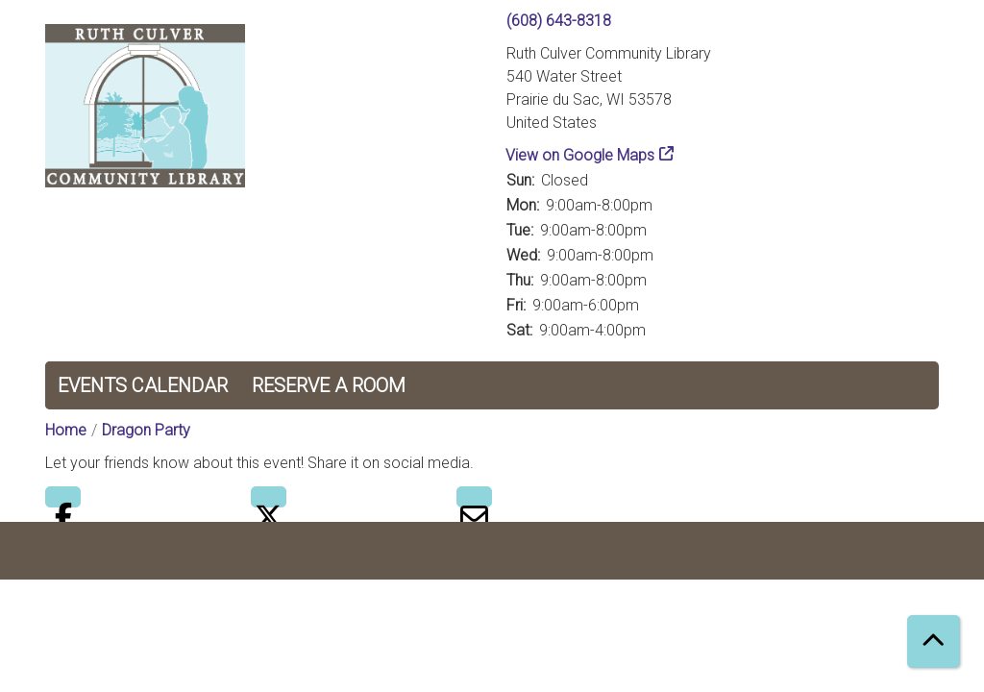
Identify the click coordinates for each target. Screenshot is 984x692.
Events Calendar (143, 385)
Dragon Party (146, 430)
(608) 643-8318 (558, 21)
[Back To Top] (933, 641)
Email (474, 496)
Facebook (63, 496)
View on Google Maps (580, 155)
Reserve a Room (329, 385)
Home (65, 430)
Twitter (268, 496)
